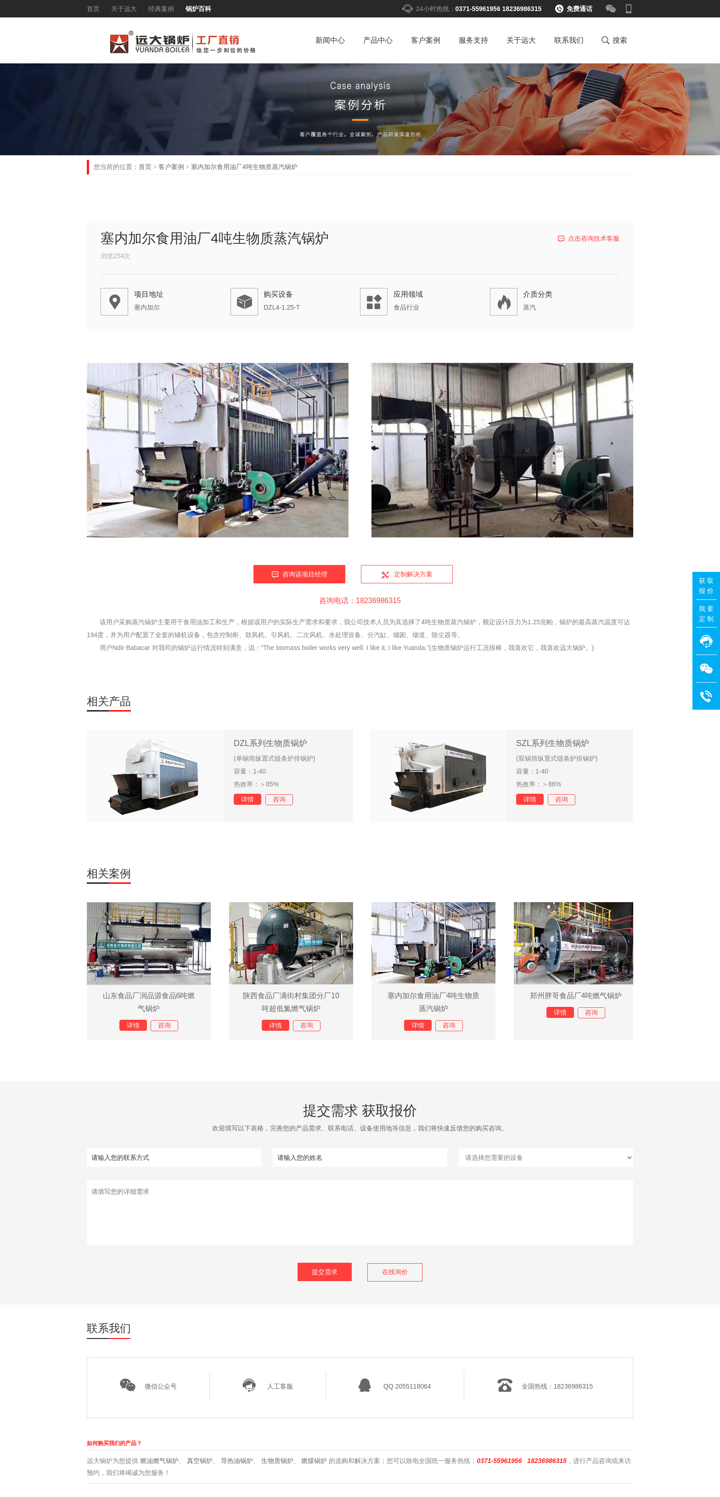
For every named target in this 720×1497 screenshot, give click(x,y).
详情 (247, 799)
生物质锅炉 (277, 1460)
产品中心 (378, 40)
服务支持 (473, 40)
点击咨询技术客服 (593, 238)
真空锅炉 (200, 1460)
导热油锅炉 (237, 1460)
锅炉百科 (198, 8)
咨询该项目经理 (304, 574)
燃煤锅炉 (314, 1460)
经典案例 (161, 8)
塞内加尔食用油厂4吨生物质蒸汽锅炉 (244, 166)
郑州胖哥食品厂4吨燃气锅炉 (576, 996)
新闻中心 (330, 40)
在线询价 (395, 1272)
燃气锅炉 (180, 43)
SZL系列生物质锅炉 (552, 743)
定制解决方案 (413, 574)
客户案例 (425, 40)
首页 (93, 8)
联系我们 (569, 40)
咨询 (279, 799)
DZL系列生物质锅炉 (270, 743)
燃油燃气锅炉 (159, 1460)
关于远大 (124, 8)
